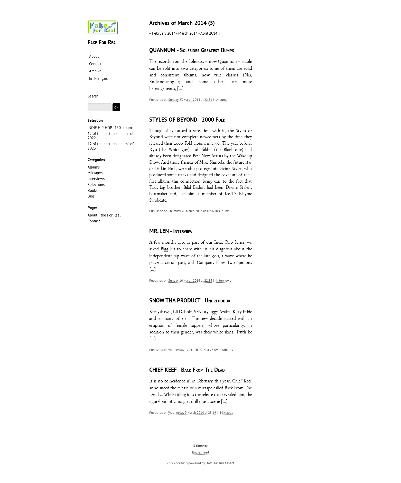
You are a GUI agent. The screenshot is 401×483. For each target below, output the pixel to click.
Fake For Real (103, 42)
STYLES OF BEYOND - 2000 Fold (187, 120)
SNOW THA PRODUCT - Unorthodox (189, 301)
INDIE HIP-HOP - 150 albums (110, 127)
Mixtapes (226, 412)
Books (92, 190)
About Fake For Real (104, 215)
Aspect (229, 463)
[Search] (100, 107)
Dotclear (212, 463)
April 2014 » (210, 33)
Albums (221, 99)
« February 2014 (162, 33)
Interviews (223, 280)
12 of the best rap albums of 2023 (111, 146)
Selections (96, 184)
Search (93, 96)
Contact (94, 221)
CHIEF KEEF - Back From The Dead (187, 370)
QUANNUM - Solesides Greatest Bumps (191, 50)
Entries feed (200, 452)
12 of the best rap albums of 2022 (111, 135)
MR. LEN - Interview (170, 231)
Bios (91, 196)
